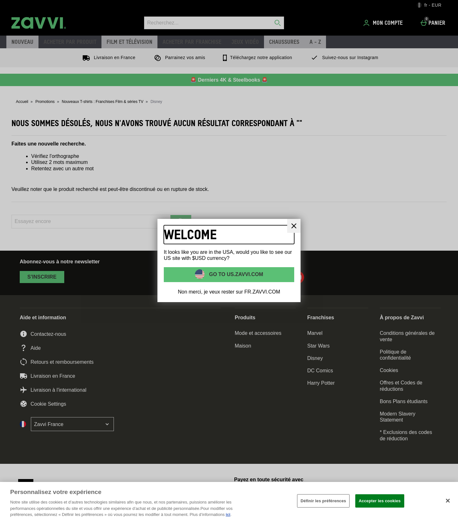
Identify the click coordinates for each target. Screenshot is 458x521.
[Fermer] (294, 226)
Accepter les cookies (380, 500)
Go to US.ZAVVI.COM (235, 274)
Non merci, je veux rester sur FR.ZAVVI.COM (229, 291)
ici (228, 514)
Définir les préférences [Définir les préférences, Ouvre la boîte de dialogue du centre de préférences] (323, 500)
